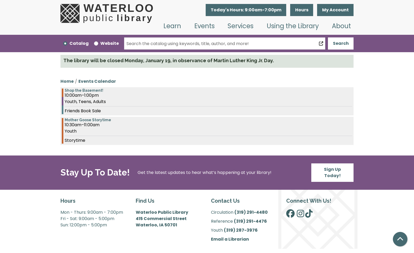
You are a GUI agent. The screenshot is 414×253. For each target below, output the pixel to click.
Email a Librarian (230, 239)
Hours (301, 10)
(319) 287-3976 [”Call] (241, 230)
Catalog (79, 43)
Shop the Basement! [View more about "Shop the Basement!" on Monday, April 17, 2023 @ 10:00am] (84, 90)
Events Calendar (97, 81)
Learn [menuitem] (172, 26)
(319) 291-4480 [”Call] (251, 212)
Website (109, 43)
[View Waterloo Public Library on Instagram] (300, 215)
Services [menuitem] (240, 26)
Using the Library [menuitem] (293, 26)
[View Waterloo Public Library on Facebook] (290, 215)
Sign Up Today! (332, 172)
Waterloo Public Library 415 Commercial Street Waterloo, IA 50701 (162, 218)
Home (67, 81)
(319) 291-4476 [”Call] (250, 221)
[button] (246, 10)
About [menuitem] (341, 26)
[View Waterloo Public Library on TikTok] (309, 215)
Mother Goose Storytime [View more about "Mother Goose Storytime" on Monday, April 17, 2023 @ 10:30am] (88, 120)
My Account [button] (335, 10)
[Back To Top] (400, 239)
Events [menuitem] (204, 26)
